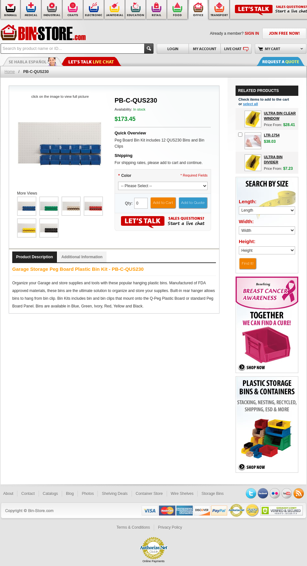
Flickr (275, 493)
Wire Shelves (182, 493)
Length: (247, 201)
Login (173, 48)
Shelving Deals (114, 493)
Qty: (129, 203)
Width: (246, 221)
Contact (27, 493)
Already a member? (234, 33)
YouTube (287, 493)
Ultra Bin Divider (273, 159)
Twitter (251, 493)
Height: (247, 241)
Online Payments (154, 561)
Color (124, 175)
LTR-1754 (272, 135)
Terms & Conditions (133, 527)
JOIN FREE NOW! (284, 33)
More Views (27, 193)
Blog (70, 493)
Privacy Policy (170, 527)
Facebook (263, 493)
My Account (204, 48)
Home (10, 71)
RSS (298, 493)
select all (250, 104)
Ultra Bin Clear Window (280, 115)
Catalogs (50, 493)
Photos (88, 493)
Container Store (149, 493)
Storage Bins (212, 493)
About (8, 493)
